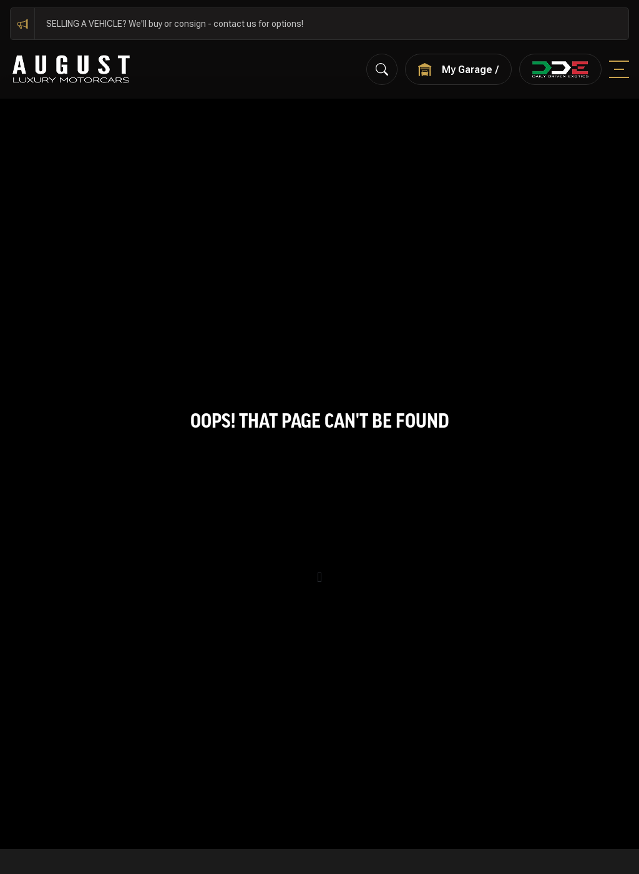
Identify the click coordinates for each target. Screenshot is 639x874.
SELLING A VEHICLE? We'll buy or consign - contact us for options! (174, 24)
